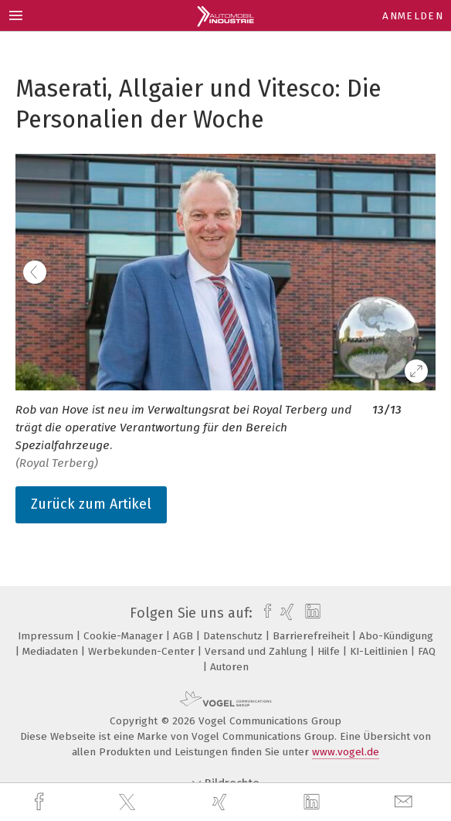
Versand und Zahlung (257, 651)
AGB (184, 635)
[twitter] (129, 802)
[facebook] (41, 802)
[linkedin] (313, 802)
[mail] (405, 802)
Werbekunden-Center (143, 651)
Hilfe (330, 651)
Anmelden (412, 15)
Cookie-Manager (124, 635)
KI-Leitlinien (380, 651)
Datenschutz (234, 635)
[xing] (221, 802)
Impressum (47, 635)
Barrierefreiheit (312, 635)
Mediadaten (51, 651)
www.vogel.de (345, 751)
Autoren (229, 666)
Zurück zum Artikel (91, 504)
